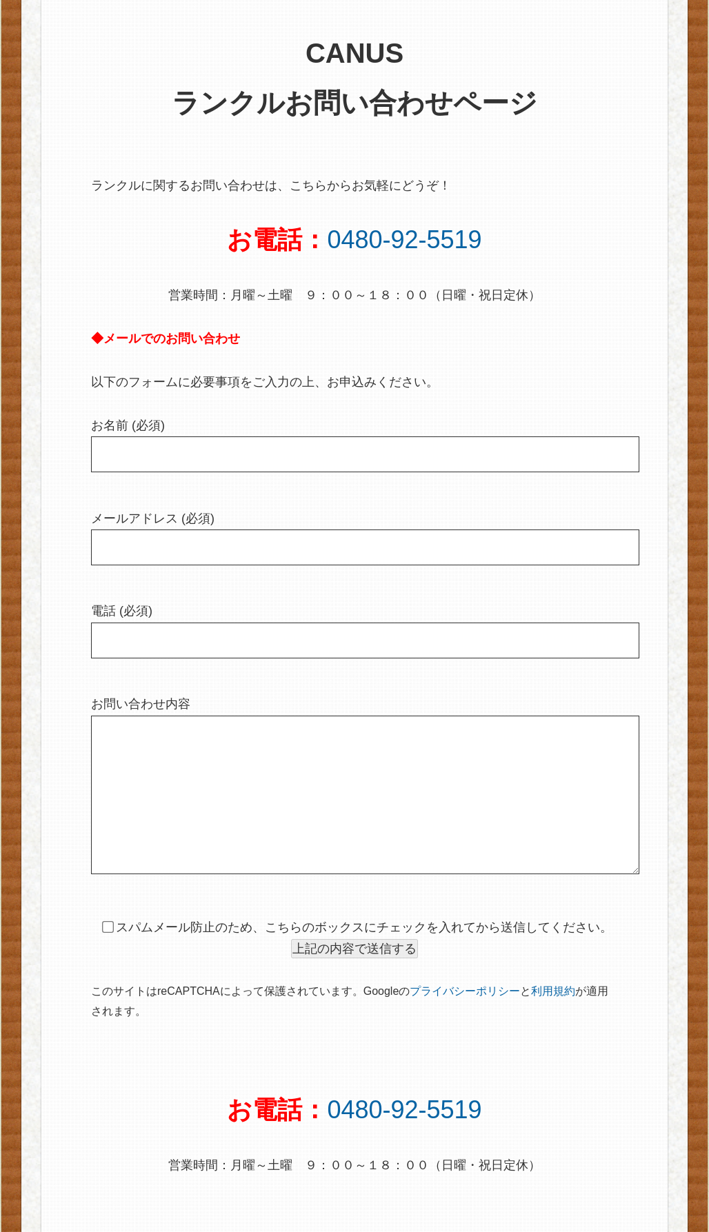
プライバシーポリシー (465, 1018)
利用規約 (553, 1018)
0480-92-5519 (404, 239)
